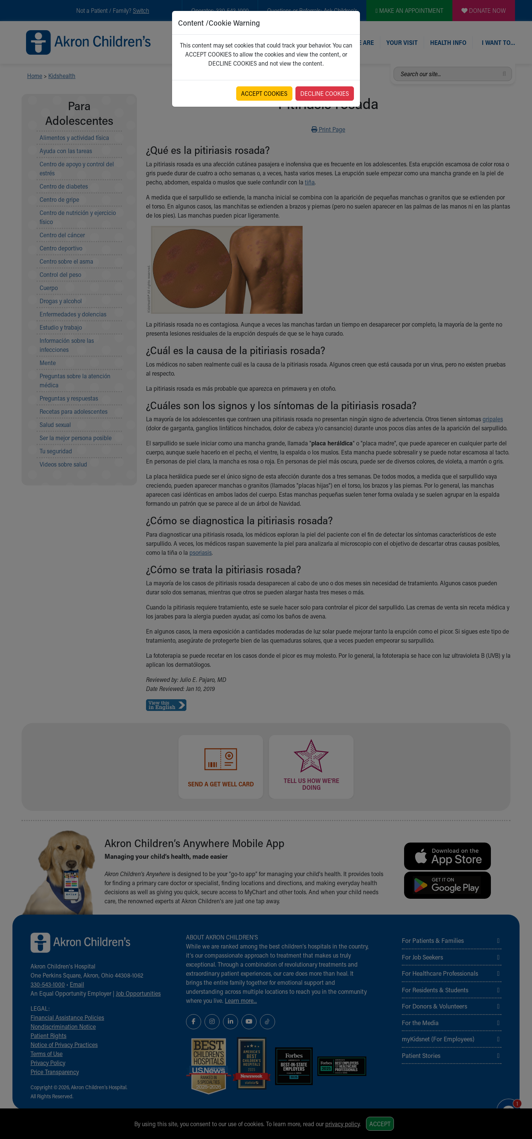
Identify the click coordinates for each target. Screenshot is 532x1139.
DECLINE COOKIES (324, 93)
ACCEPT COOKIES (264, 93)
